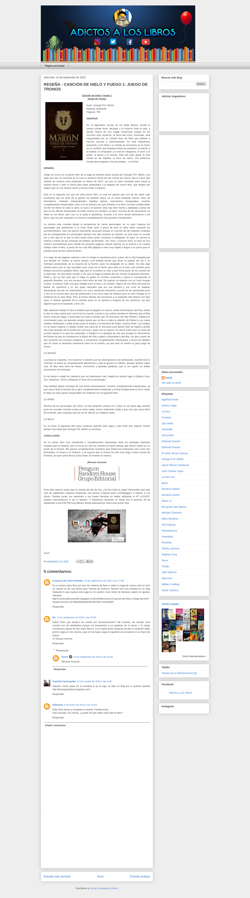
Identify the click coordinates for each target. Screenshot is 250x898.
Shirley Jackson (170, 548)
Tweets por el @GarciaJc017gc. (180, 673)
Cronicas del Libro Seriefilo (67, 580)
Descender (168, 435)
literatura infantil (171, 488)
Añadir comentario (55, 725)
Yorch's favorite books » (194, 656)
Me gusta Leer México (174, 506)
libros (165, 483)
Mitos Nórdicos (170, 518)
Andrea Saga (169, 405)
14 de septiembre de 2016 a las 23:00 (93, 656)
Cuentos (166, 417)
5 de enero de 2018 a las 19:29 (80, 704)
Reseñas (167, 542)
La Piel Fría (168, 477)
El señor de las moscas (175, 453)
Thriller (165, 566)
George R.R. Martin (173, 459)
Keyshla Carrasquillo (64, 681)
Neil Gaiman (169, 524)
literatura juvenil (170, 494)
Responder (58, 606)
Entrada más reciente (57, 876)
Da (54, 617)
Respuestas (62, 650)
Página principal (54, 65)
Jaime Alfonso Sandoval (175, 465)
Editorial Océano (171, 441)
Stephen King (169, 554)
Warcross (167, 578)
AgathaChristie (170, 399)
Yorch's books (170, 604)
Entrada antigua (140, 876)
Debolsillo (167, 429)
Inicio (100, 876)
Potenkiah (167, 536)
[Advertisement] (97, 839)
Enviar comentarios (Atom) (104, 888)
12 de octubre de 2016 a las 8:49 (94, 681)
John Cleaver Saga (172, 471)
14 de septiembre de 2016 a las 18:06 (76, 617)
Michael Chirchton (172, 512)
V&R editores (169, 572)
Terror (165, 560)
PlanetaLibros (169, 530)
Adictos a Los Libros (180, 692)
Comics (166, 411)
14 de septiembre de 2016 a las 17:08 (104, 580)
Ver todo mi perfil (171, 382)
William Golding (170, 584)
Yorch (64, 656)
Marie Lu (166, 500)
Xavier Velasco (170, 590)
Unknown (57, 704)
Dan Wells (167, 423)
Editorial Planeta (171, 447)
